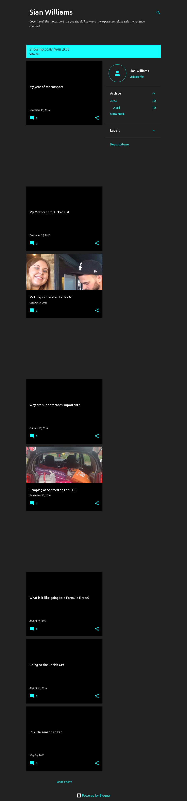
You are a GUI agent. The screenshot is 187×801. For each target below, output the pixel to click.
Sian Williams (51, 12)
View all (34, 54)
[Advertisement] (62, 156)
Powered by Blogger (93, 795)
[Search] (158, 12)
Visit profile (136, 76)
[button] (96, 118)
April (116, 108)
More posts (64, 782)
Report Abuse (119, 144)
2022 (113, 101)
